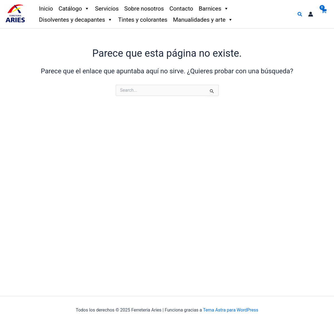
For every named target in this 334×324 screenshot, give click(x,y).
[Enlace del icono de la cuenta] (310, 14)
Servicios (107, 8)
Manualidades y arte (203, 19)
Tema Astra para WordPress (230, 310)
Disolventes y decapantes (76, 19)
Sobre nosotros (144, 8)
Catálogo (74, 8)
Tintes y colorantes (142, 19)
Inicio (46, 8)
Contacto (181, 8)
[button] (300, 14)
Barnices (214, 8)
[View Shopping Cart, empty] (323, 14)
